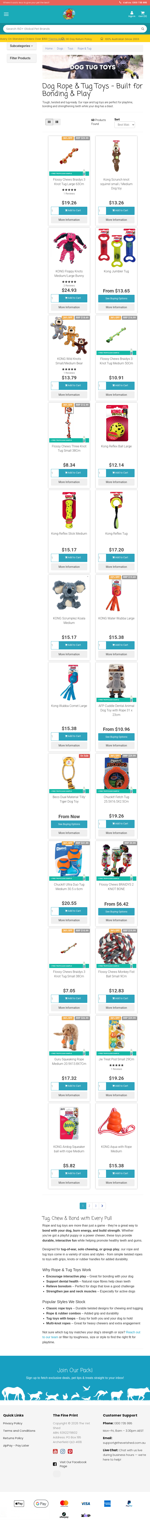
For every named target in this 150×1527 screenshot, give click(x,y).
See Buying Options (116, 298)
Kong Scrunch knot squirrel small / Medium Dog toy (116, 184)
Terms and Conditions (19, 1431)
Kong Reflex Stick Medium (69, 533)
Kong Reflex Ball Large (116, 446)
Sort (115, 119)
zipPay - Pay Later (16, 1445)
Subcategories (21, 46)
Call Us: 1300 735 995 (133, 2)
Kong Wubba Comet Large (69, 706)
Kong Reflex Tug (116, 533)
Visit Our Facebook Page (70, 1464)
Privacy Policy (12, 1423)
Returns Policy (13, 1438)
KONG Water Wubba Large (116, 618)
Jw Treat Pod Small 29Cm (116, 1059)
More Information (69, 219)
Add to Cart (73, 210)
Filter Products (20, 58)
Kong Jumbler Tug (116, 271)
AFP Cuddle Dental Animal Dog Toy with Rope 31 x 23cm (116, 710)
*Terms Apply (56, 39)
